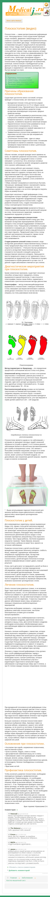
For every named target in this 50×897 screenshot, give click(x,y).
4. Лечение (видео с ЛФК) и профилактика (19, 85)
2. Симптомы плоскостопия (19, 80)
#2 (9, 842)
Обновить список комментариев (22, 867)
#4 (9, 828)
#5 (9, 814)
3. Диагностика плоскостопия (20, 82)
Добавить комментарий (19, 870)
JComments (45, 873)
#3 (9, 834)
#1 (9, 849)
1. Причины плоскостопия (18, 78)
